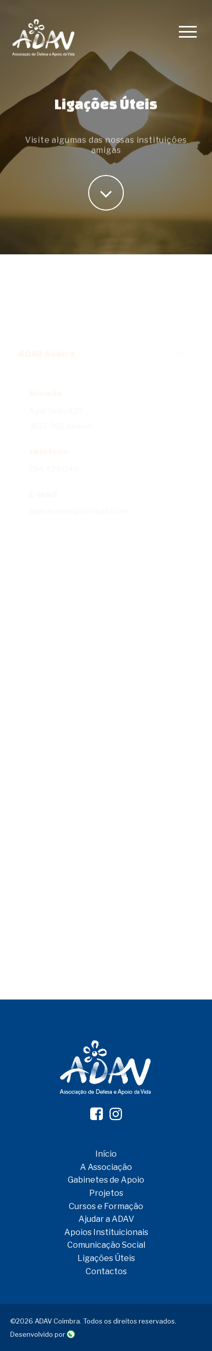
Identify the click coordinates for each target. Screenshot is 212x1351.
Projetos (106, 1193)
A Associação (106, 1167)
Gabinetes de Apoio (106, 1180)
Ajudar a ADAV (106, 1219)
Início (106, 1154)
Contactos (106, 1271)
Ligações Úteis (106, 1258)
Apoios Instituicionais (106, 1232)
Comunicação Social (106, 1245)
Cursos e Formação (106, 1206)
